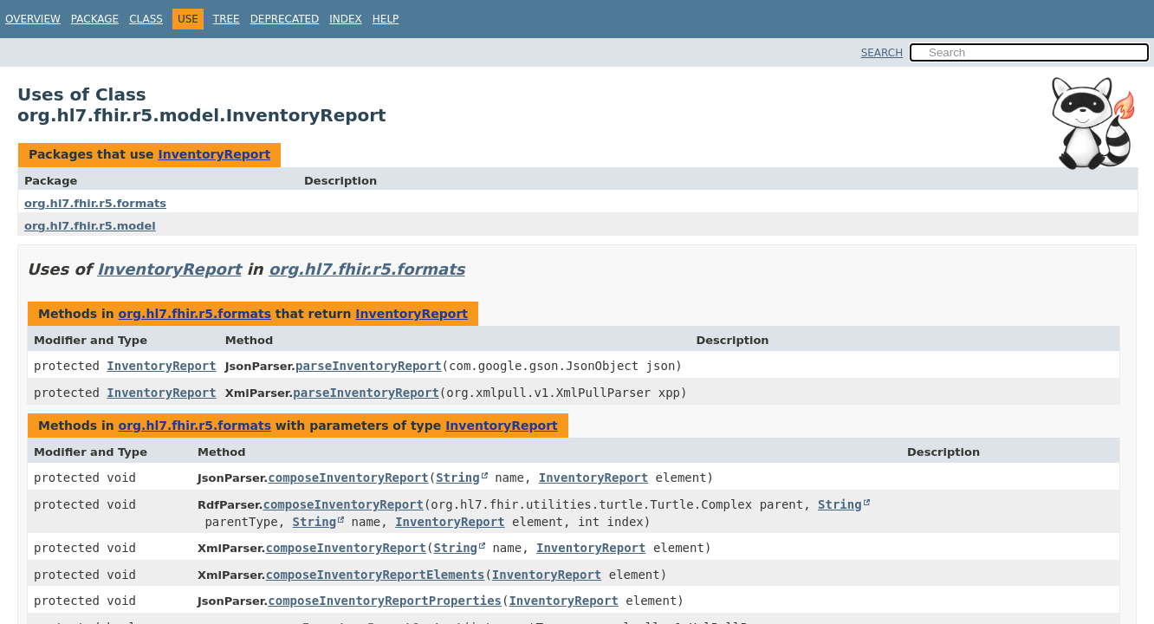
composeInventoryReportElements (375, 575)
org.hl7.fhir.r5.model (90, 225)
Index (345, 19)
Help (386, 19)
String (458, 477)
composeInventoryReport (348, 477)
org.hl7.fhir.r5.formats (95, 203)
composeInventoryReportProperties (385, 601)
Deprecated (285, 19)
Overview (33, 19)
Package (95, 19)
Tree (226, 19)
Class (146, 19)
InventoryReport (214, 154)
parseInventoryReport (368, 366)
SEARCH (882, 53)
